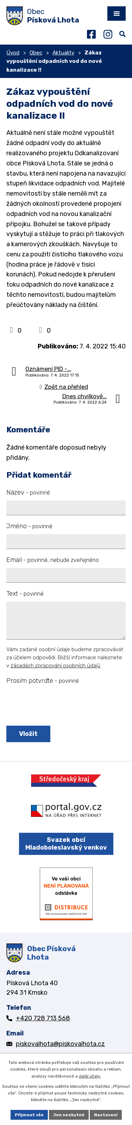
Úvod (12, 53)
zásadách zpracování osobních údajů (55, 665)
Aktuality (63, 53)
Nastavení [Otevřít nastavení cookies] (106, 1114)
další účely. (90, 1076)
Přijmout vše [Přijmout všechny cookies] (29, 1114)
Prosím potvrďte (42, 681)
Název (28, 492)
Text (25, 593)
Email (52, 560)
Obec (36, 53)
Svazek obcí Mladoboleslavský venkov (66, 844)
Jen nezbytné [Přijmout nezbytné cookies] (68, 1114)
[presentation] (58, 705)
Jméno (29, 526)
